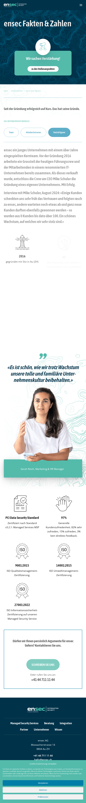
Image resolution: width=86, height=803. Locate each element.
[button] (81, 5)
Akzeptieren (43, 783)
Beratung (49, 723)
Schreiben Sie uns (43, 664)
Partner (24, 729)
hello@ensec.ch (43, 759)
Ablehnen (43, 790)
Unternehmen (41, 729)
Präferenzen (43, 797)
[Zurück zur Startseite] (15, 5)
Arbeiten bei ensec (33, 132)
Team (11, 132)
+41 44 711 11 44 (43, 679)
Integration (66, 723)
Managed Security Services (24, 723)
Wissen (58, 729)
